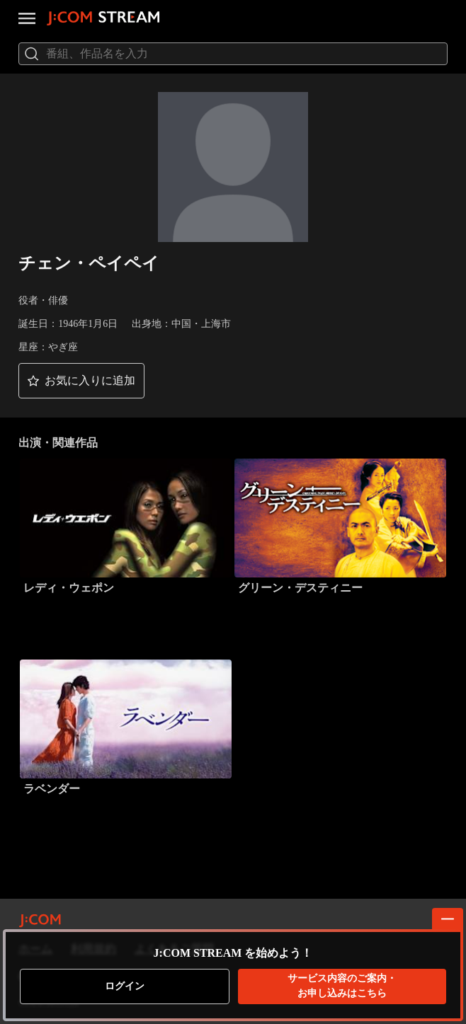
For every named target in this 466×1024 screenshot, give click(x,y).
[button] (81, 380)
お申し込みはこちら (342, 985)
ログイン (124, 986)
